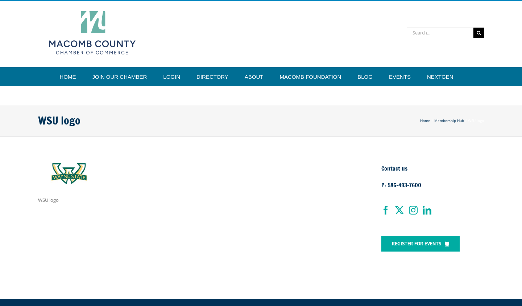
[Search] (478, 33)
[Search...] (440, 33)
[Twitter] (399, 210)
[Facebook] (385, 210)
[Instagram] (413, 210)
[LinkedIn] (427, 210)
